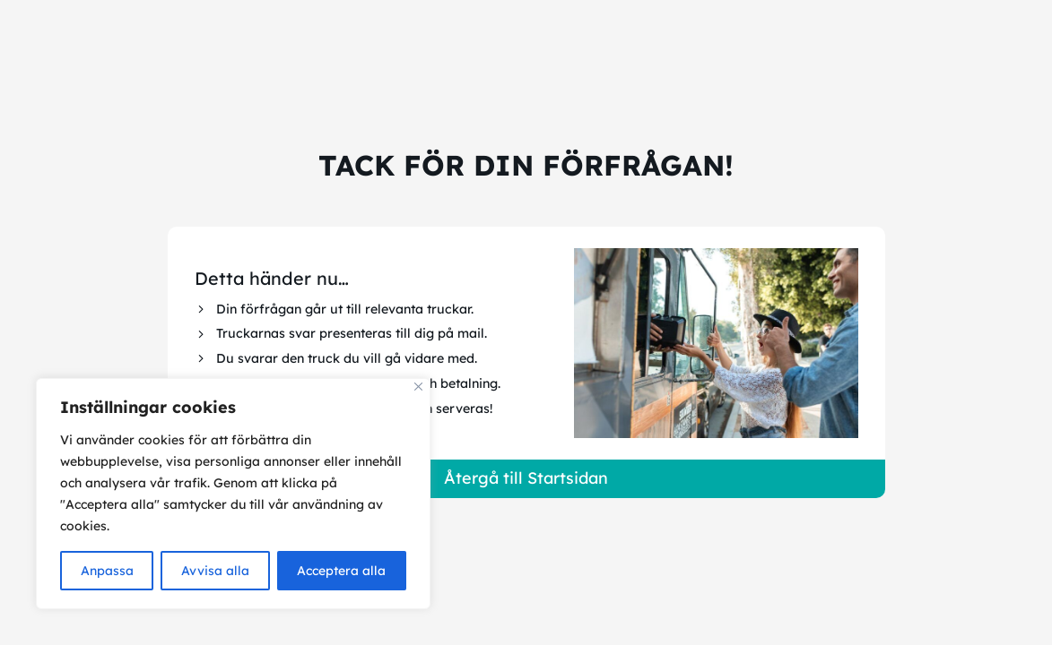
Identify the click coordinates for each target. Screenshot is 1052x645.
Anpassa (107, 571)
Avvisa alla (215, 571)
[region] (233, 493)
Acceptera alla (341, 571)
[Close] (418, 387)
